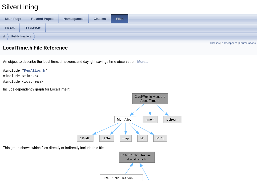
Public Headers (21, 36)
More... (142, 62)
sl (4, 36)
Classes (215, 43)
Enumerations (247, 43)
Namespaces (229, 43)
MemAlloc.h (34, 70)
